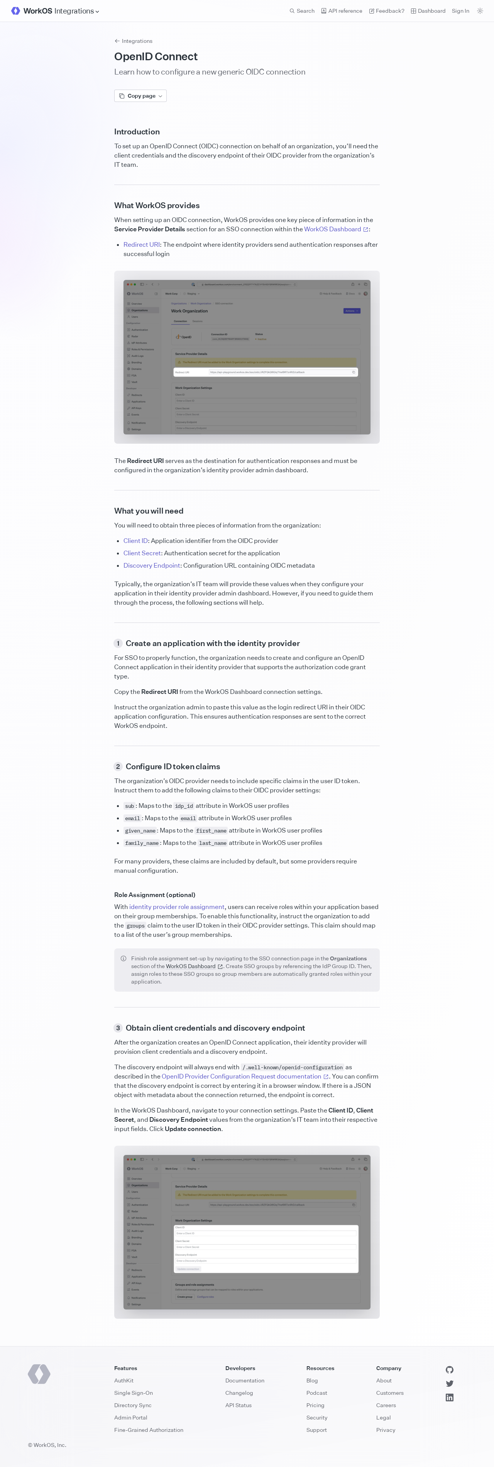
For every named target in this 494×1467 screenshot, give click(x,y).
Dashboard (428, 10)
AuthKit (124, 1380)
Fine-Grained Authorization (148, 1429)
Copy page (140, 95)
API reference (341, 10)
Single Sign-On (133, 1392)
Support (316, 1429)
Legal (383, 1417)
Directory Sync (133, 1405)
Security (317, 1417)
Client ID (136, 540)
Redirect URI (142, 244)
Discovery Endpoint (152, 565)
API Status (238, 1405)
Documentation (244, 1380)
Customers (390, 1392)
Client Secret (142, 553)
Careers (386, 1405)
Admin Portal (130, 1417)
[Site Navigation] (77, 11)
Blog (312, 1380)
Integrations (133, 40)
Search (302, 10)
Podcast (316, 1392)
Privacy (386, 1429)
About (384, 1380)
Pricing (315, 1405)
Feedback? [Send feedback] (386, 10)
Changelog (239, 1392)
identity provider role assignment (177, 907)
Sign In (460, 10)
